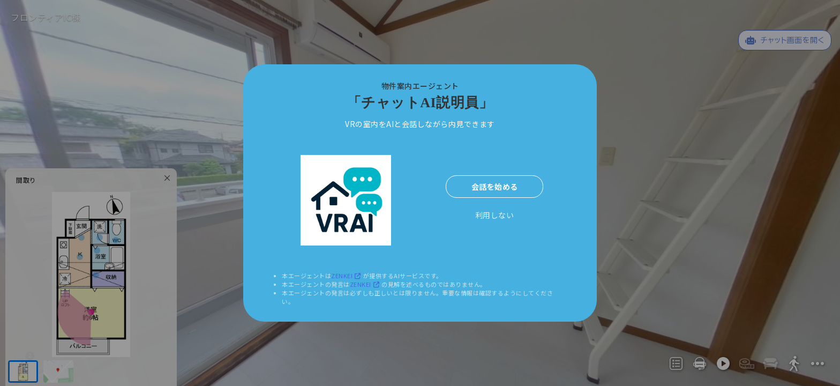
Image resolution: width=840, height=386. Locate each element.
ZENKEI (347, 275)
